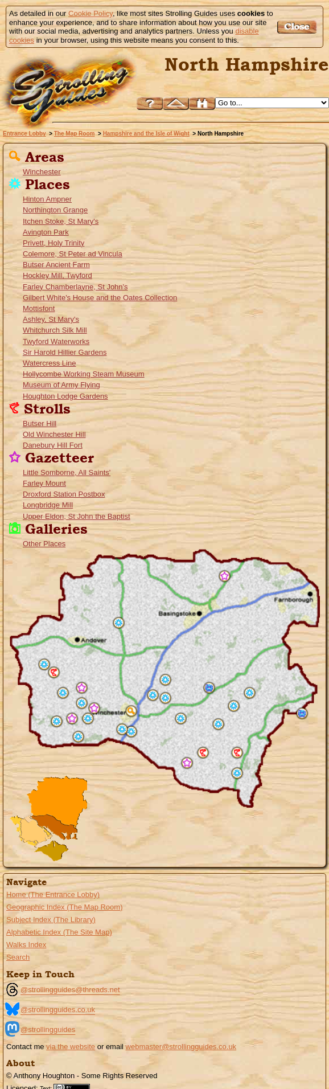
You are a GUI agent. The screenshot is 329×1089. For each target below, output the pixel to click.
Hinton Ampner (47, 199)
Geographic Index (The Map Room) (64, 907)
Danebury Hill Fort (53, 445)
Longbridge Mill (48, 505)
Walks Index (26, 944)
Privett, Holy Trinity (53, 243)
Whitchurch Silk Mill (55, 330)
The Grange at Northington (165, 680)
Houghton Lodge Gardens (65, 396)
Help (150, 103)
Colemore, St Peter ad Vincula (72, 253)
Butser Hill (39, 423)
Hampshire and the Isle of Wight (146, 133)
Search (18, 957)
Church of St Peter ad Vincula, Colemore (234, 706)
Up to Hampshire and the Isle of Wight (176, 103)
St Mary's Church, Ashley (82, 703)
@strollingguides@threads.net (70, 989)
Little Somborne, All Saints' (66, 472)
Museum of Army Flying (61, 384)
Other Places (44, 543)
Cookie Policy (90, 13)
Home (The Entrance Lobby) (53, 894)
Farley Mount (44, 483)
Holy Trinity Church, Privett (218, 724)
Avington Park (46, 232)
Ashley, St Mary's (51, 319)
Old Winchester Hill (54, 434)
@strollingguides (47, 1029)
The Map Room (74, 133)
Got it (298, 27)
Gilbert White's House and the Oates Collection (100, 297)
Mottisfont (39, 308)
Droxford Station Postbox (64, 494)
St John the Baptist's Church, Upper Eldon (72, 718)
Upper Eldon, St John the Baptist (76, 516)
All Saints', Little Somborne (82, 688)
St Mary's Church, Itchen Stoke (165, 698)
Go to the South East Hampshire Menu (56, 829)
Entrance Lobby (24, 133)
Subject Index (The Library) (51, 919)
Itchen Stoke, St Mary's (60, 221)
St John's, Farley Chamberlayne (88, 718)
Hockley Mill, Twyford (57, 275)
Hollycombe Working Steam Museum (84, 374)
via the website (70, 1046)
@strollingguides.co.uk (57, 1009)
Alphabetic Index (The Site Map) (59, 932)
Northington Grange (55, 210)
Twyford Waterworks (56, 341)
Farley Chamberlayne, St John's (75, 287)
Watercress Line (49, 363)
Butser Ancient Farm (56, 264)
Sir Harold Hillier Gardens (64, 352)
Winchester (42, 171)
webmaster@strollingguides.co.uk (181, 1046)
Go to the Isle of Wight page (49, 851)
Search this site (202, 103)
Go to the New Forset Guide (25, 831)
